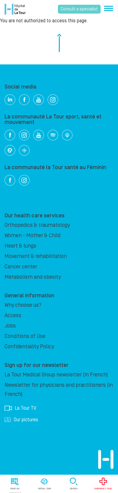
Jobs (10, 326)
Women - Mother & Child (32, 235)
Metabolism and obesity (33, 277)
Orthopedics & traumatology (37, 225)
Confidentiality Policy (29, 346)
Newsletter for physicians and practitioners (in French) (59, 389)
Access (13, 315)
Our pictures (21, 420)
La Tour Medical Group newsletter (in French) (56, 375)
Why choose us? (23, 305)
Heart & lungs (20, 246)
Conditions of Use (25, 336)
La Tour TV (20, 408)
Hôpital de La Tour (15, 9)
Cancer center (21, 266)
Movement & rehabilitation (36, 256)
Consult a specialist (79, 9)
